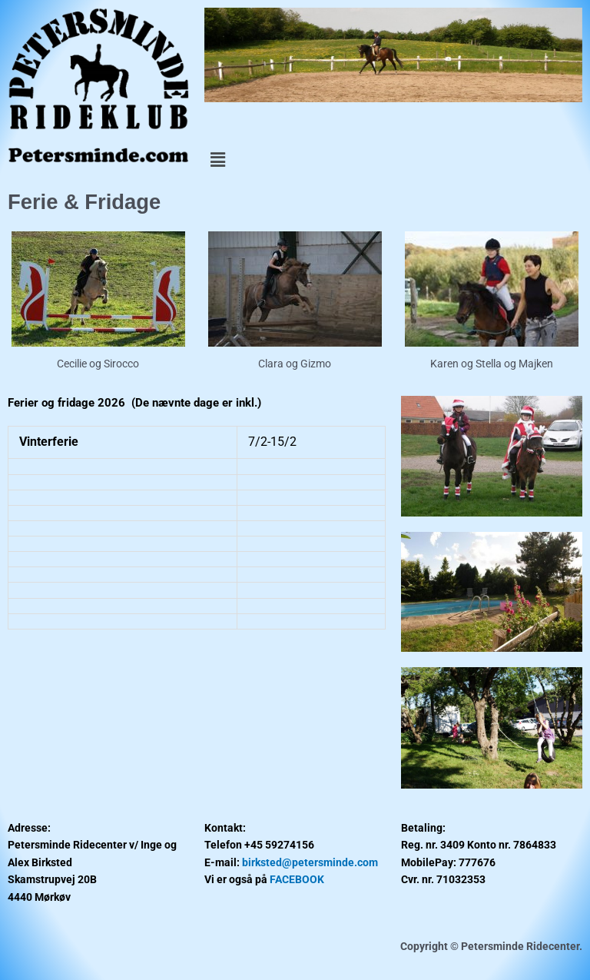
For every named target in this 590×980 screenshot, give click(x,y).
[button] (393, 159)
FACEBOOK (297, 879)
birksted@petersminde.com (310, 862)
